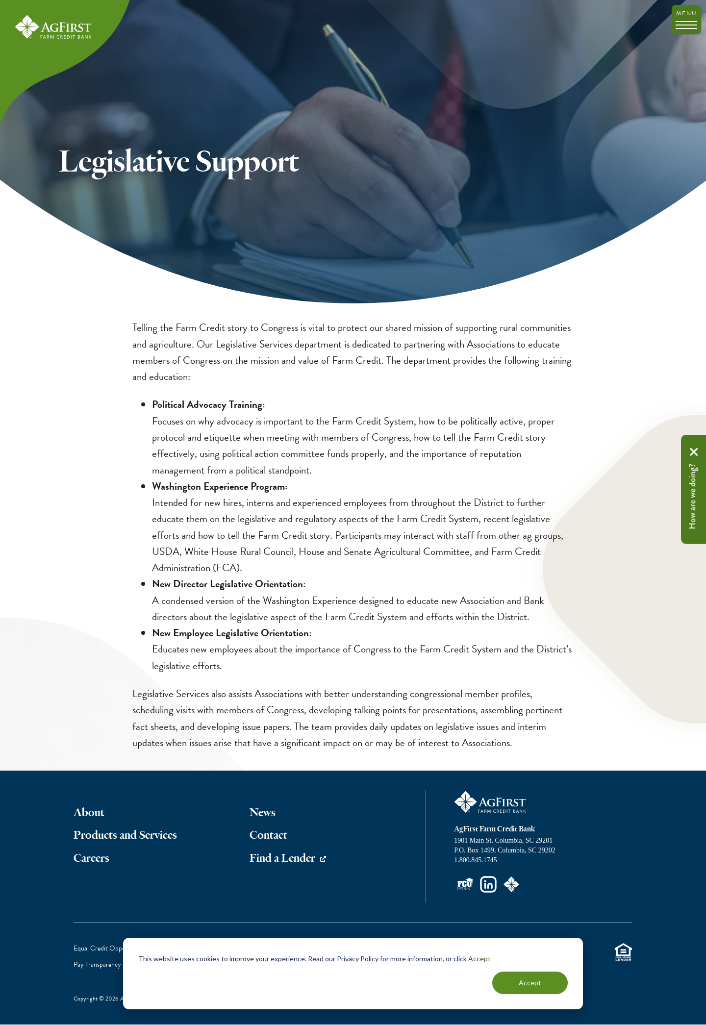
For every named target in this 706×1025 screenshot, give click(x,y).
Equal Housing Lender (623, 952)
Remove (693, 452)
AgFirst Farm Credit (491, 802)
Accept (479, 958)
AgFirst (54, 27)
